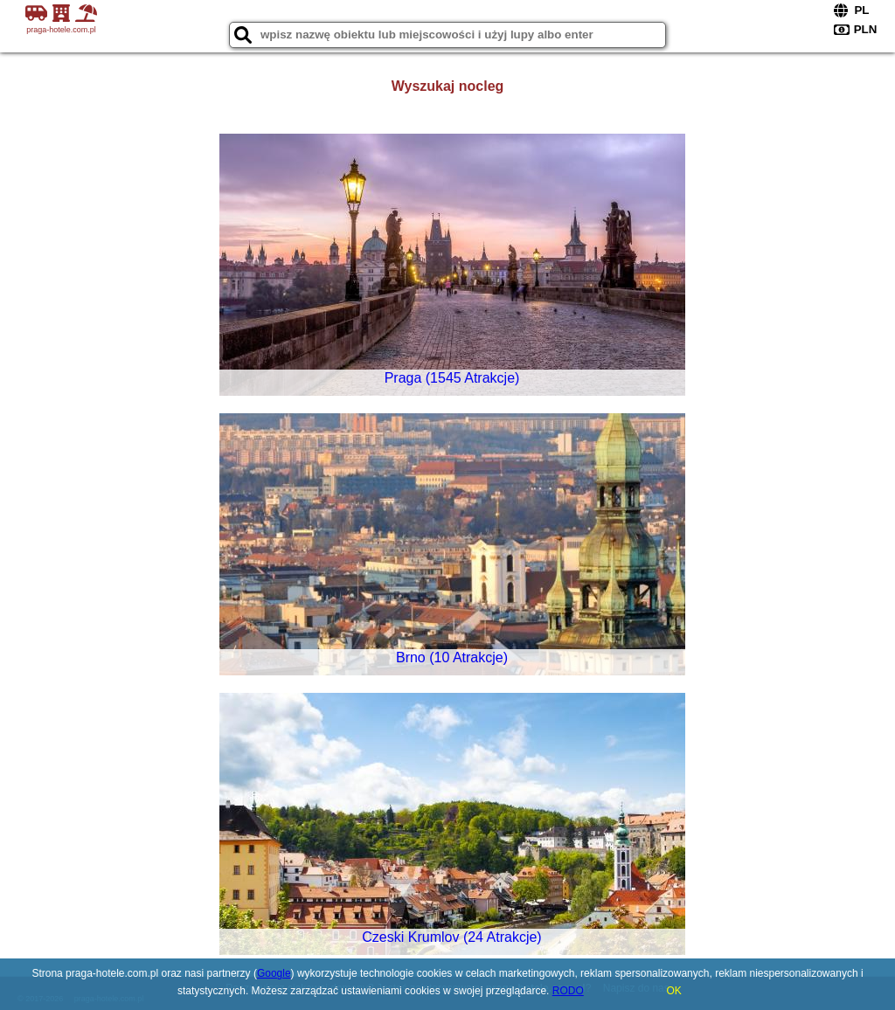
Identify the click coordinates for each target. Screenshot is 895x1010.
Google (274, 973)
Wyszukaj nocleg (448, 86)
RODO (568, 991)
